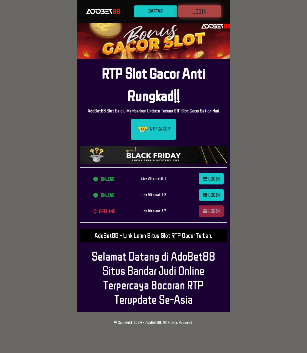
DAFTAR (155, 11)
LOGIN (199, 11)
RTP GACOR (153, 129)
